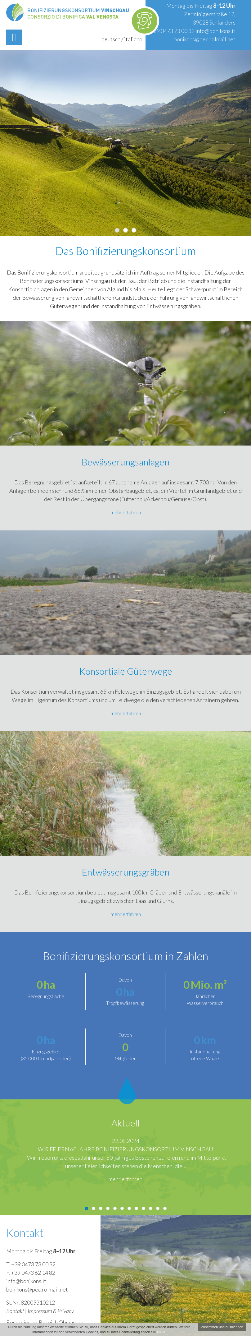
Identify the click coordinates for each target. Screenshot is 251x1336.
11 (157, 1208)
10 (150, 1208)
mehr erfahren (125, 512)
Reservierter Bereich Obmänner (45, 1322)
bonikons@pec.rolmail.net (204, 39)
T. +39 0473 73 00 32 (31, 1264)
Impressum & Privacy (51, 1310)
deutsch (110, 39)
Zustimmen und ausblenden (222, 1327)
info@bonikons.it (215, 30)
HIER (161, 1332)
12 (165, 1208)
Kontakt (15, 1310)
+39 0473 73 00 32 (172, 30)
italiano (133, 39)
